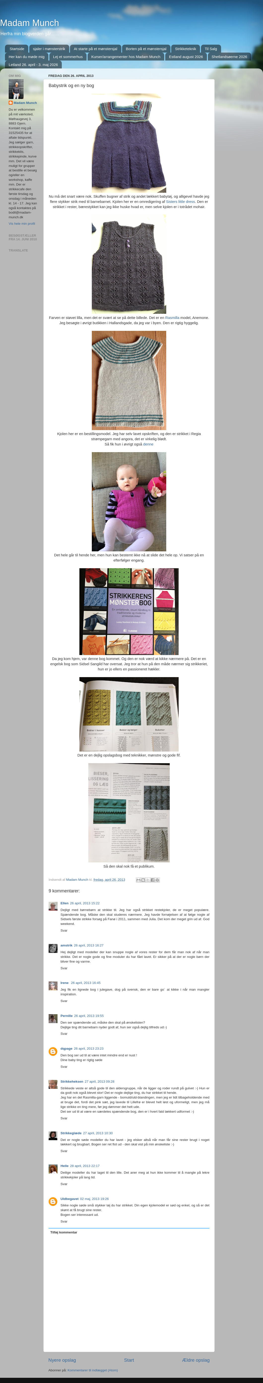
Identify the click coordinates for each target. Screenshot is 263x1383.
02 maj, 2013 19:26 (94, 1199)
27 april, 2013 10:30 (98, 1133)
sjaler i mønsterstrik (49, 49)
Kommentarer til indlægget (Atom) (92, 1370)
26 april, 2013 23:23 (88, 1048)
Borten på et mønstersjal (146, 49)
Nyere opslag (62, 1360)
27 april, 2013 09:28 (99, 1081)
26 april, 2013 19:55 (89, 1016)
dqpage (66, 1048)
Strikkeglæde (71, 1133)
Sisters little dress (180, 202)
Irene (65, 983)
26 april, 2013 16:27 (88, 945)
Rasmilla (172, 318)
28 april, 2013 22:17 (84, 1166)
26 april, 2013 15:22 (84, 903)
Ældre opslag (196, 1360)
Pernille (67, 1016)
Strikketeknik (185, 49)
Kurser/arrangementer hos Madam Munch (125, 57)
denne (147, 444)
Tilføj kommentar (63, 1232)
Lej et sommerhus (68, 57)
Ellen (64, 903)
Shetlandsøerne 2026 (229, 57)
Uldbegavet (70, 1199)
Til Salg (211, 49)
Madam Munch (29, 23)
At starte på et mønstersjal (95, 49)
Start (129, 1360)
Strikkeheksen (72, 1081)
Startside (17, 49)
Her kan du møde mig (26, 57)
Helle (64, 1166)
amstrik (66, 945)
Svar (64, 930)
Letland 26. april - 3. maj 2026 (33, 65)
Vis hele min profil (22, 223)
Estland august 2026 (186, 57)
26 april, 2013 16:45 (85, 983)
